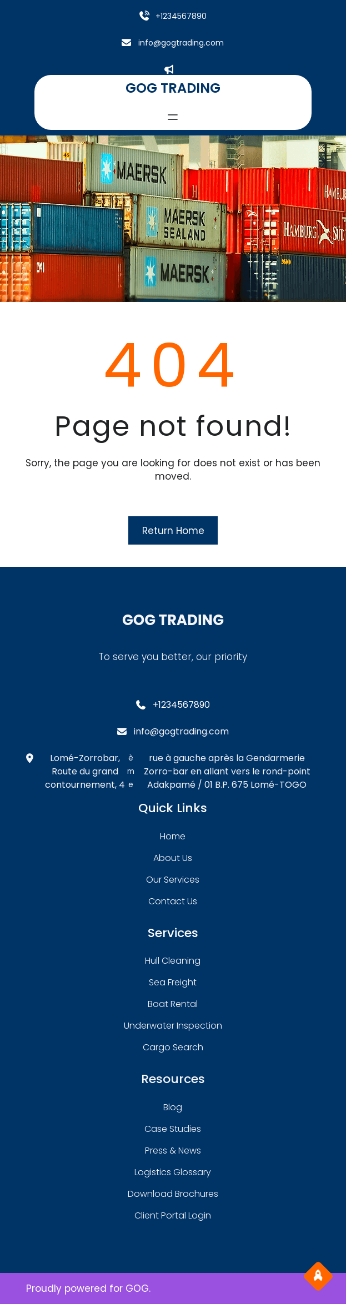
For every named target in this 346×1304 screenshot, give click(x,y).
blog (172, 1107)
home (172, 836)
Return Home (173, 530)
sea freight (173, 982)
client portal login (172, 1215)
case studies (172, 1128)
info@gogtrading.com (181, 42)
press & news (173, 1150)
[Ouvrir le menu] (173, 117)
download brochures (173, 1193)
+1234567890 (181, 16)
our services (172, 879)
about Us (172, 858)
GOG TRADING (173, 88)
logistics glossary (172, 1172)
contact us (172, 901)
